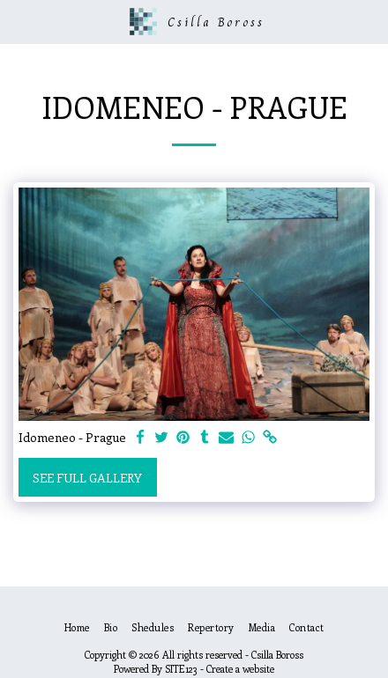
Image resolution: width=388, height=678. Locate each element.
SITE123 (181, 668)
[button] (19, 21)
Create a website (240, 668)
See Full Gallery (87, 477)
